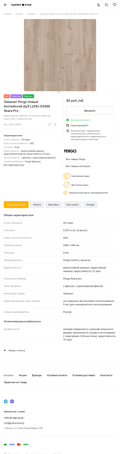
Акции (23, 375)
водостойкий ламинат (15, 153)
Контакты (106, 375)
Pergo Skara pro (33, 161)
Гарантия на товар (15, 382)
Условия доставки (83, 375)
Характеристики (16, 204)
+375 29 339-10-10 (13, 418)
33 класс (25, 139)
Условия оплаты (57, 375)
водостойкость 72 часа (38, 153)
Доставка (53, 204)
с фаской (25, 157)
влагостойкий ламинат (32, 151)
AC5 (32, 143)
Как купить (72, 204)
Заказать (89, 110)
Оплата (37, 204)
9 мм (17, 147)
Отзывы (90, 204)
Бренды (37, 375)
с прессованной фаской (43, 157)
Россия (67, 311)
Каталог (9, 375)
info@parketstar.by (14, 423)
